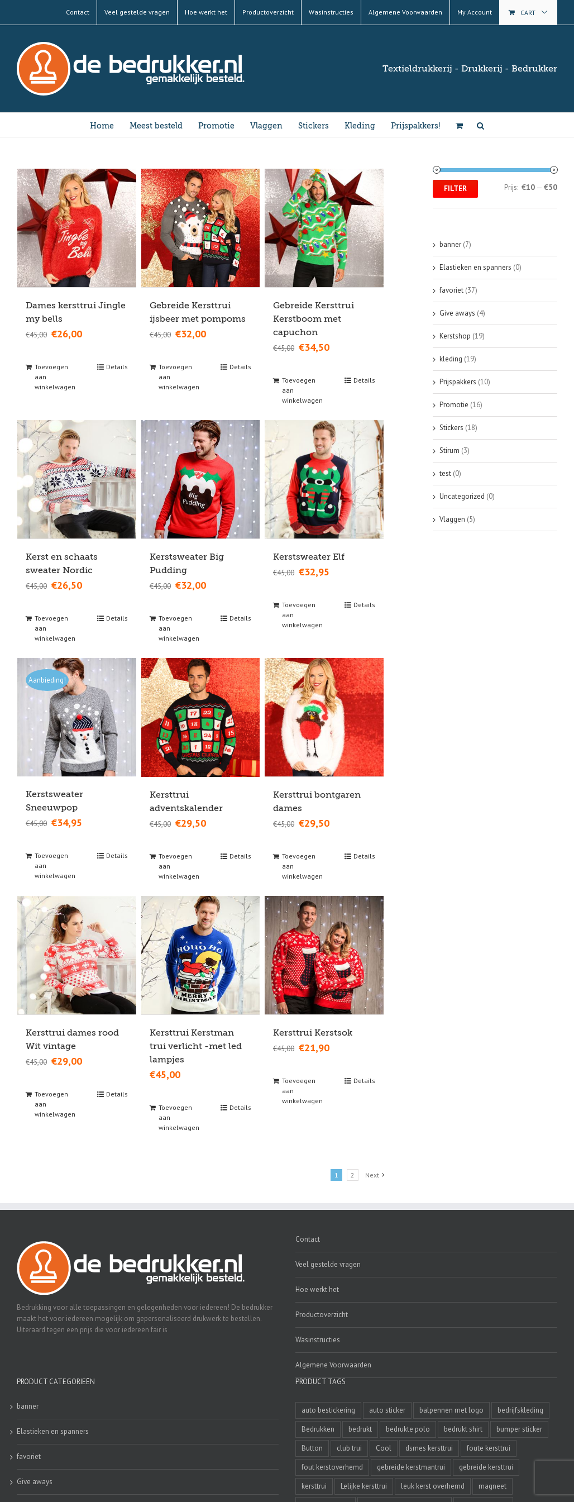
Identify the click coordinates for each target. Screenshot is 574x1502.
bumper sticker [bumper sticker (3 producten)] (519, 1428)
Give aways (457, 313)
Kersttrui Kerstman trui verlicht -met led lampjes (196, 1045)
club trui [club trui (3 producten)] (349, 1447)
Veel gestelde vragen (328, 1263)
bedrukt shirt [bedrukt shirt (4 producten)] (463, 1428)
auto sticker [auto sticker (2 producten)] (387, 1409)
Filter (455, 188)
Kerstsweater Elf (309, 556)
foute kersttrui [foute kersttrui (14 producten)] (488, 1447)
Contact (307, 1238)
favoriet (451, 290)
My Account (474, 12)
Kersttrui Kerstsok (312, 1032)
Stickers (451, 427)
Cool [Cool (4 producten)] (383, 1447)
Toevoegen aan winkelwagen (55, 376)
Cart (527, 12)
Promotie (453, 404)
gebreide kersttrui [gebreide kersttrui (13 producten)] (486, 1466)
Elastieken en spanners (475, 267)
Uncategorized (462, 496)
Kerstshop (455, 336)
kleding (450, 359)
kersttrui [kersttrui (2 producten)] (314, 1485)
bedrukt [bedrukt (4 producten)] (360, 1428)
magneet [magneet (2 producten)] (492, 1485)
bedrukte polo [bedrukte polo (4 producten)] (408, 1428)
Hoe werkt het (317, 1288)
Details (117, 366)
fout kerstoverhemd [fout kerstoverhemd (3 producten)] (332, 1466)
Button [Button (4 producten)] (312, 1447)
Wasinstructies (317, 1338)
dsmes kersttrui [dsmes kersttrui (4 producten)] (429, 1447)
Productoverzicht (321, 1313)
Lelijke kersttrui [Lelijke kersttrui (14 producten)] (364, 1485)
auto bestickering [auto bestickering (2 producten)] (328, 1409)
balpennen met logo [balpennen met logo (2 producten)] (451, 1409)
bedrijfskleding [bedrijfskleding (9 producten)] (520, 1409)
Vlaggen (452, 519)
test (445, 473)
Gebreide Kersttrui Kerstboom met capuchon (313, 318)
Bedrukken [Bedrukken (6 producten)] (318, 1428)
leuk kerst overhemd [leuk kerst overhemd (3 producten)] (433, 1485)
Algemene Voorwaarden (333, 1364)
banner (450, 244)
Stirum (449, 450)
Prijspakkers (457, 382)
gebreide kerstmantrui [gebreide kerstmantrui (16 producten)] (411, 1466)
